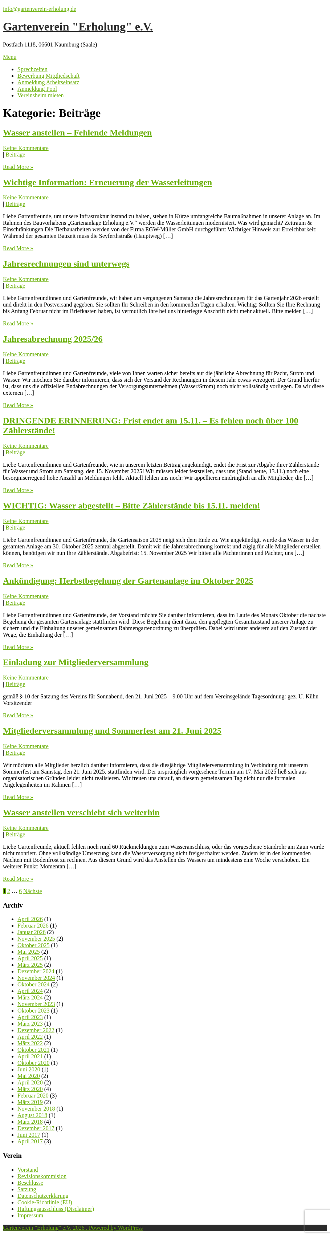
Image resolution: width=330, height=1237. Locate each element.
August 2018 (32, 1115)
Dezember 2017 (35, 1128)
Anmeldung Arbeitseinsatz (48, 82)
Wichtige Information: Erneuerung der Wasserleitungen (107, 182)
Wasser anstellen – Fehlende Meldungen (77, 132)
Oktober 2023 (33, 1010)
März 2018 (30, 1122)
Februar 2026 (33, 925)
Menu (9, 57)
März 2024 (30, 997)
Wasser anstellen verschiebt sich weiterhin (81, 812)
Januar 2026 (31, 932)
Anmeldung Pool (37, 89)
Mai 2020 (28, 1076)
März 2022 (30, 1043)
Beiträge (15, 154)
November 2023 (36, 1004)
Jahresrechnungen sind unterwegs (66, 263)
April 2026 (30, 919)
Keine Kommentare (26, 148)
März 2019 (30, 1102)
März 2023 (30, 1024)
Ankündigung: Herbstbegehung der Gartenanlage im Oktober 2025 (128, 580)
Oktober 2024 (33, 984)
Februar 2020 (33, 1095)
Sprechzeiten (32, 69)
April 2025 (30, 958)
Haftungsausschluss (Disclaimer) (55, 1209)
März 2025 (30, 965)
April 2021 (30, 1056)
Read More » (18, 167)
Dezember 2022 (35, 1030)
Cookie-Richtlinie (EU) (44, 1202)
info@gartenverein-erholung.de (39, 9)
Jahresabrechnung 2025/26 (53, 339)
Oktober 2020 (33, 1063)
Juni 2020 (28, 1069)
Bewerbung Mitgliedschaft (48, 76)
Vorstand (27, 1170)
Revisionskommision (41, 1176)
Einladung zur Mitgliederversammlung (75, 662)
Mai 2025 (28, 952)
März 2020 (30, 1089)
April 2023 (30, 1017)
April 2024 (30, 991)
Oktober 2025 (33, 945)
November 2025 (36, 939)
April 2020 (30, 1082)
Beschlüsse (30, 1183)
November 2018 (36, 1109)
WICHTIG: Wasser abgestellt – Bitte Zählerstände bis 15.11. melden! (131, 505)
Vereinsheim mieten (40, 95)
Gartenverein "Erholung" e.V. (78, 26)
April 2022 (30, 1037)
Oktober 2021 (33, 1050)
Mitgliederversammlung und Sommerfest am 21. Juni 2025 (112, 730)
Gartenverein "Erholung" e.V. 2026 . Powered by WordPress (73, 1228)
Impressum (30, 1215)
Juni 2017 (28, 1135)
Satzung (26, 1189)
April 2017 (30, 1141)
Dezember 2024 (35, 971)
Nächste (32, 891)
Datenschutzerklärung (42, 1196)
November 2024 (36, 978)
